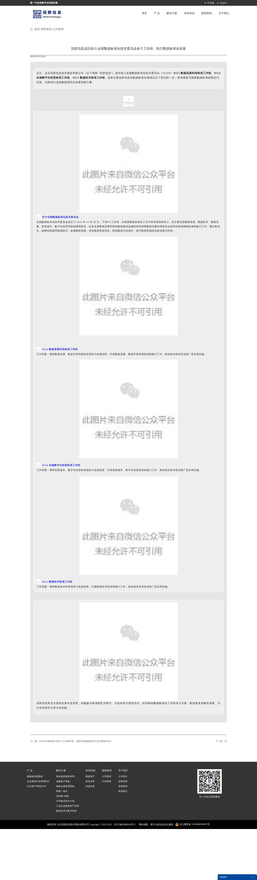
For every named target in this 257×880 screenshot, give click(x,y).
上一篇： (71, 792)
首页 (138, 13)
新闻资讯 (46, 80)
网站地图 (143, 875)
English (223, 3)
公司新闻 (58, 80)
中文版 (210, 3)
